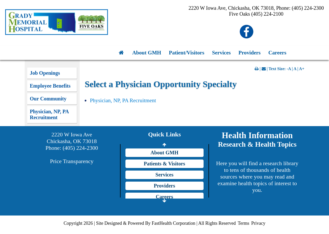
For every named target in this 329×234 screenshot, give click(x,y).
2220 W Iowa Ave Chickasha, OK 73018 (72, 137)
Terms (243, 223)
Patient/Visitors (186, 52)
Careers (277, 52)
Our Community (48, 98)
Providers (250, 52)
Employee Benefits (50, 86)
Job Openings (45, 73)
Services (221, 52)
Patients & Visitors (164, 163)
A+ (301, 69)
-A (289, 69)
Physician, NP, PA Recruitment (49, 114)
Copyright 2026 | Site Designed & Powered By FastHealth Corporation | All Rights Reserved (150, 223)
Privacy (258, 223)
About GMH (146, 52)
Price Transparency (72, 161)
